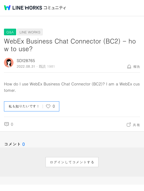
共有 (136, 124)
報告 (136, 66)
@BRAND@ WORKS (23, 7)
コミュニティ (55, 8)
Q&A (10, 31)
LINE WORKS (30, 31)
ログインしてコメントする (72, 162)
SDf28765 (26, 60)
